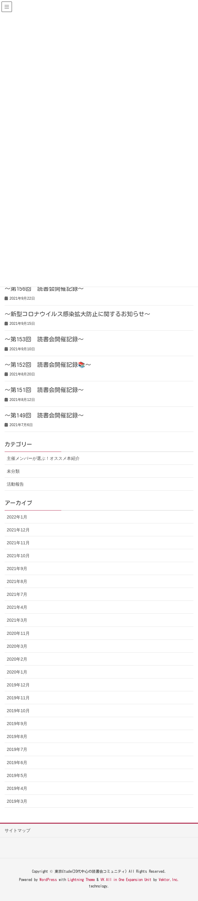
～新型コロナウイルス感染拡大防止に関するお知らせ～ (77, 314)
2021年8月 (17, 581)
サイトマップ (17, 830)
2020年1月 (17, 672)
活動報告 (15, 484)
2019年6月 (17, 762)
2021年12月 (18, 529)
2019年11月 (18, 697)
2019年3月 (17, 801)
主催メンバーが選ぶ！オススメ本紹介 (43, 458)
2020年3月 (17, 646)
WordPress (48, 879)
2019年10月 (18, 710)
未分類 (13, 471)
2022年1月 (17, 517)
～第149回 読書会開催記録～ (44, 415)
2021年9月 (17, 568)
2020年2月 (17, 659)
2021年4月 (17, 607)
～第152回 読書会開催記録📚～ (48, 364)
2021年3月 (17, 620)
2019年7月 (17, 749)
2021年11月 (18, 542)
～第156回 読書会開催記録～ (44, 288)
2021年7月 (17, 594)
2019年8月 (17, 736)
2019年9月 (17, 723)
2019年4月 (17, 788)
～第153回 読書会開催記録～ (44, 339)
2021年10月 (18, 555)
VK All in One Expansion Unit (126, 879)
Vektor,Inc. (169, 879)
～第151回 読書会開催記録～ (44, 390)
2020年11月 (18, 633)
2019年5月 (17, 775)
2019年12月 (18, 684)
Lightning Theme (81, 879)
